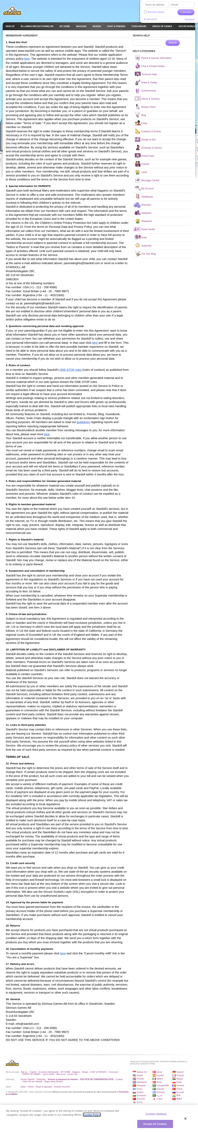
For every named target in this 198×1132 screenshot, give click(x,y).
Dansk (159, 1072)
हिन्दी (178, 1095)
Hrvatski (140, 1079)
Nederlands (142, 1082)
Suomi (139, 1089)
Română (180, 1085)
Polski (179, 1082)
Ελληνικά (160, 1092)
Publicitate (40, 1079)
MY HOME (65, 1072)
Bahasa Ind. (142, 1072)
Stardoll (12, 11)
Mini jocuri (60, 1074)
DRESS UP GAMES (31, 1074)
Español (160, 1075)
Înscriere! (190, 19)
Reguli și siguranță (44, 1087)
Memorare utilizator (156, 12)
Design (85, 1072)
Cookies (119, 1079)
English (140, 1075)
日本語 (159, 1099)
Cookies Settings (156, 1115)
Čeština (140, 1092)
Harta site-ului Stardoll (32, 1081)
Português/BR (163, 1085)
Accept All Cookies (155, 1125)
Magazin (76, 1072)
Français (180, 1075)
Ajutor (23, 1087)
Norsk (159, 1082)
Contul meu (72, 1074)
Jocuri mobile (48, 1074)
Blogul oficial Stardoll (53, 1081)
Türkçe (179, 1089)
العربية (159, 1095)
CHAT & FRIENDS (98, 1072)
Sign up (24, 1072)
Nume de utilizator (155, 4)
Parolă (174, 4)
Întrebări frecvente (62, 1087)
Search (173, 42)
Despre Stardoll (27, 1079)
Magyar (179, 1079)
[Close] (185, 1120)
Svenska (160, 1089)
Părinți (31, 1087)
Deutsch (180, 1072)
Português (141, 1085)
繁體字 (179, 1099)
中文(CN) (141, 1099)
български (141, 1095)
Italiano (160, 1079)
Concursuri (113, 1072)
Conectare (186, 12)
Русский (180, 1092)
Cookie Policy (91, 1116)
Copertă (33, 1072)
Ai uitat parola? (150, 19)
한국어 (140, 1102)
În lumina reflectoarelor (48, 1072)
